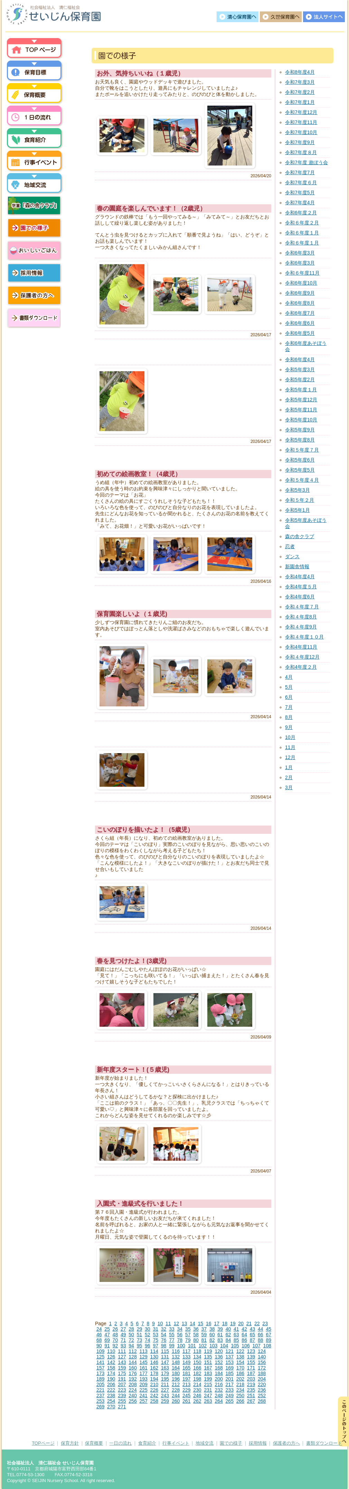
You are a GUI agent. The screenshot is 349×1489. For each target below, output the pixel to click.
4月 (289, 677)
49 (123, 1334)
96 (147, 1345)
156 (262, 1362)
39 (220, 1329)
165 (186, 1368)
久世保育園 (281, 16)
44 (260, 1329)
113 (143, 1351)
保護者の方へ (34, 295)
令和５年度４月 (302, 480)
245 (186, 1395)
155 (251, 1362)
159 (122, 1368)
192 (132, 1379)
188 (262, 1373)
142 (111, 1362)
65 (252, 1334)
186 (240, 1373)
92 (115, 1345)
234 (240, 1390)
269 (100, 1406)
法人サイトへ (324, 16)
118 (197, 1351)
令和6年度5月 (300, 333)
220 (262, 1384)
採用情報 (34, 272)
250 (240, 1395)
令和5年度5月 (300, 470)
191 (122, 1379)
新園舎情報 (297, 566)
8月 (289, 717)
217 (230, 1384)
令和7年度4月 (300, 202)
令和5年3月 (297, 490)
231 (208, 1390)
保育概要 (34, 94)
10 (160, 1323)
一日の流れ (34, 117)
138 (240, 1356)
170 (240, 1368)
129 (143, 1356)
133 (186, 1356)
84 (228, 1340)
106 (245, 1345)
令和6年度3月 (300, 253)
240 (132, 1395)
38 (212, 1329)
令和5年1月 (297, 510)
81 (204, 1340)
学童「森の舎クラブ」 (34, 205)
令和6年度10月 (301, 283)
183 (208, 1373)
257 (143, 1401)
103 (213, 1345)
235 (251, 1390)
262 (197, 1401)
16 (208, 1323)
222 (111, 1390)
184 (219, 1373)
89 (268, 1340)
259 (165, 1401)
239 (122, 1395)
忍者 (290, 546)
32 (164, 1329)
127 (122, 1356)
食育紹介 (147, 1443)
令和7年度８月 (301, 152)
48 (115, 1334)
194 (154, 1379)
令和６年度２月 (302, 222)
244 (176, 1395)
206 (111, 1384)
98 (164, 1345)
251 (251, 1395)
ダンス (292, 556)
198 (197, 1379)
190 (111, 1379)
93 (123, 1345)
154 (240, 1362)
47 (107, 1334)
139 (251, 1356)
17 (216, 1323)
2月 (289, 777)
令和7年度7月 (300, 172)
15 (200, 1323)
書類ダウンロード (32, 317)
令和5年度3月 (300, 369)
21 (249, 1323)
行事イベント (34, 162)
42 (244, 1329)
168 (219, 1368)
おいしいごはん (34, 250)
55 (171, 1334)
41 (236, 1329)
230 (197, 1390)
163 (165, 1368)
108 (267, 1345)
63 (236, 1334)
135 (208, 1356)
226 (154, 1390)
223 (122, 1390)
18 (225, 1323)
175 (122, 1373)
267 (251, 1401)
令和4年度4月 (300, 576)
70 (115, 1340)
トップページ (34, 49)
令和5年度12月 (301, 399)
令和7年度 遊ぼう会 (306, 162)
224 (132, 1390)
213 (186, 1384)
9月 (289, 727)
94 (131, 1345)
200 (219, 1379)
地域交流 (34, 184)
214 (197, 1384)
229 (186, 1390)
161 (143, 1368)
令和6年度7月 (300, 313)
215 (208, 1384)
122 (240, 1351)
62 (228, 1334)
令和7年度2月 (300, 92)
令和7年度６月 (301, 182)
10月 (290, 737)
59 (204, 1334)
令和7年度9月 (300, 142)
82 (212, 1340)
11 (168, 1323)
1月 (289, 767)
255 (122, 1401)
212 (176, 1384)
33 (171, 1329)
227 (165, 1390)
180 (176, 1373)
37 (204, 1329)
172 (262, 1368)
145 (143, 1362)
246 (197, 1395)
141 (100, 1362)
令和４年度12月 (302, 657)
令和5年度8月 (300, 440)
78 (179, 1340)
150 (197, 1362)
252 (262, 1395)
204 (262, 1379)
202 (240, 1379)
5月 (289, 687)
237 (100, 1395)
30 (147, 1329)
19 (233, 1323)
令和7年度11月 (301, 122)
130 (154, 1356)
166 (197, 1368)
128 (132, 1356)
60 (212, 1334)
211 (165, 1384)
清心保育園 (237, 16)
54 (164, 1334)
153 (230, 1362)
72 (131, 1340)
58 (196, 1334)
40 (228, 1329)
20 (241, 1323)
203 (251, 1379)
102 (203, 1345)
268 (262, 1401)
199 (208, 1379)
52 (147, 1334)
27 (123, 1329)
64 (244, 1334)
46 (99, 1334)
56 (179, 1334)
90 (99, 1345)
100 (181, 1345)
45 (268, 1329)
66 (260, 1334)
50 (131, 1334)
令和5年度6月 (300, 460)
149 (186, 1362)
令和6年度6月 (300, 323)
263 (208, 1401)
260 (176, 1401)
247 (208, 1395)
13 (184, 1323)
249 (230, 1395)
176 (132, 1373)
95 (139, 1345)
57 (188, 1334)
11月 (290, 747)
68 (99, 1340)
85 (236, 1340)
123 (251, 1351)
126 (111, 1356)
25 (107, 1329)
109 (100, 1351)
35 (188, 1329)
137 (230, 1356)
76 (164, 1340)
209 (143, 1384)
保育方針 (34, 72)
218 (240, 1384)
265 (230, 1401)
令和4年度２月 (301, 667)
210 (154, 1384)
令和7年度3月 (300, 82)
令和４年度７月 (302, 606)
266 (240, 1401)
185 (230, 1373)
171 (251, 1368)
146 (154, 1362)
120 (219, 1351)
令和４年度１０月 (304, 637)
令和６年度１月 (302, 232)
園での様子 (34, 227)
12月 (290, 757)
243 (165, 1395)
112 (132, 1351)
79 (188, 1340)
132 (176, 1356)
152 (219, 1362)
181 (186, 1373)
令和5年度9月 (300, 430)
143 (122, 1362)
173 (100, 1373)
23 (265, 1323)
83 (220, 1340)
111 (122, 1351)
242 (154, 1395)
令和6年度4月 (300, 359)
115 (165, 1351)
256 (132, 1401)
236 (262, 1390)
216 (219, 1384)
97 (155, 1345)
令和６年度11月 (302, 273)
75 (155, 1340)
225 (143, 1390)
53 (155, 1334)
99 (171, 1345)
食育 (34, 139)
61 (220, 1334)
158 (111, 1368)
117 (186, 1351)
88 (260, 1340)
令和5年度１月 (301, 389)
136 (219, 1356)
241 (143, 1395)
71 (123, 1340)
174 (111, 1373)
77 (171, 1340)
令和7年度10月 (301, 132)
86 (244, 1340)
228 (176, 1390)
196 (176, 1379)
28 (131, 1329)
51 (139, 1334)
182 (197, 1373)
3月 (289, 787)
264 (219, 1401)
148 (176, 1362)
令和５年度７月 (302, 450)
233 (230, 1390)
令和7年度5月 (300, 192)
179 (165, 1373)
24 (99, 1329)
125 (100, 1356)
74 (147, 1340)
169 (230, 1368)
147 (165, 1362)
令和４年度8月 (301, 616)
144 (132, 1362)
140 (262, 1356)
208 (132, 1384)
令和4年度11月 (301, 647)
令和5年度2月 (300, 379)
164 (176, 1368)
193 (143, 1379)
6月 (289, 697)
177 (143, 1373)
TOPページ (43, 1443)
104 (224, 1345)
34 (179, 1329)
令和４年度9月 (301, 627)
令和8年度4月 (300, 72)
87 (252, 1340)
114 (154, 1351)
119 (208, 1351)
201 (230, 1379)
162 (154, 1368)
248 (219, 1395)
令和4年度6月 (300, 596)
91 (107, 1345)
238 (111, 1395)
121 (230, 1351)
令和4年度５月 (301, 586)
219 (251, 1384)
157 (100, 1368)
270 (111, 1406)
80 (196, 1340)
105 (235, 1345)
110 (111, 1351)
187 (251, 1373)
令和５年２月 (299, 500)
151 (208, 1362)
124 (262, 1351)
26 (115, 1329)
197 (186, 1379)
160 (132, 1368)
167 (208, 1368)
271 (122, 1406)
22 (257, 1323)
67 (268, 1334)
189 (100, 1379)
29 (139, 1329)
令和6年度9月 (300, 293)
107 (256, 1345)
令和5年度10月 (301, 419)
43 (252, 1329)
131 (165, 1356)
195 (165, 1379)
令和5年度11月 (301, 409)
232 (219, 1390)
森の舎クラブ (299, 536)
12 (176, 1323)
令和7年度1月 (300, 102)
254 (111, 1401)
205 (100, 1384)
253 (100, 1401)
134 (197, 1356)
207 (122, 1384)
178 (154, 1373)
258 (154, 1401)
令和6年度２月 (301, 212)
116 (176, 1351)
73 (139, 1340)
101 (192, 1345)
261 (186, 1401)
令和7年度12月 (301, 112)
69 (107, 1340)
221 (100, 1390)
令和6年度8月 (300, 303)
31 (155, 1329)
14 (192, 1323)
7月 (289, 707)
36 (196, 1329)
